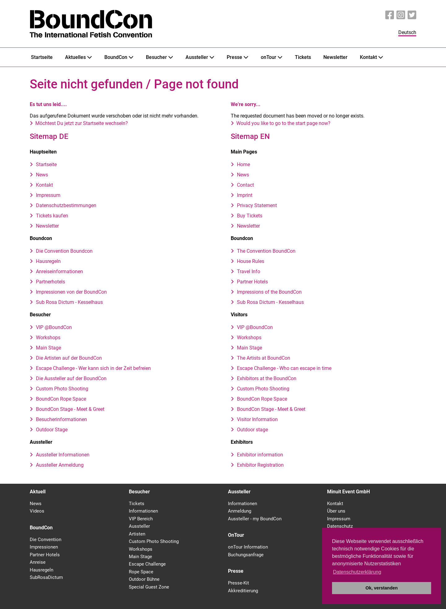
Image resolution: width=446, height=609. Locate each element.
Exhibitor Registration (260, 465)
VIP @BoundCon (54, 327)
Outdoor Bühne (144, 579)
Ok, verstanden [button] (381, 587)
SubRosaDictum (46, 577)
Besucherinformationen (61, 419)
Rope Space (141, 572)
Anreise (38, 562)
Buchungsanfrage (246, 555)
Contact (245, 185)
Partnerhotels (50, 282)
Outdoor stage (252, 430)
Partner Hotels (252, 282)
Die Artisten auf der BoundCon (69, 358)
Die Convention (45, 539)
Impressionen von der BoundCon (71, 292)
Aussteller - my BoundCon (255, 519)
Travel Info (248, 271)
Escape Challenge (147, 564)
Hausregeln (48, 261)
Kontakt (368, 57)
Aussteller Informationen (63, 455)
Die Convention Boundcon (64, 251)
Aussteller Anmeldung (60, 465)
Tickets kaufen (52, 216)
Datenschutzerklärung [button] (357, 572)
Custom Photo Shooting (62, 389)
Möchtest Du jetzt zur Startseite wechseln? (81, 123)
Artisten (137, 534)
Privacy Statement (257, 205)
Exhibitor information (260, 455)
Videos (37, 511)
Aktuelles (75, 57)
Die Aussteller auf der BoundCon (71, 378)
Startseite (42, 57)
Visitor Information (257, 419)
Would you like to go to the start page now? (283, 123)
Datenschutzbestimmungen (66, 205)
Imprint (244, 195)
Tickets (303, 57)
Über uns (336, 511)
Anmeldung (239, 511)
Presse (234, 57)
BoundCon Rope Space (61, 399)
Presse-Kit (238, 583)
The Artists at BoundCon (263, 358)
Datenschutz (340, 526)
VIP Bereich (141, 519)
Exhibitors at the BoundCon (266, 378)
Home (243, 164)
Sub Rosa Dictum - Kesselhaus (69, 302)
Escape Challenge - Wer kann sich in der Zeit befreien (93, 368)
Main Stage (48, 348)
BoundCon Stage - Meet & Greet (70, 409)
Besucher (156, 57)
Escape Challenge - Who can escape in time (284, 368)
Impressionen (44, 547)
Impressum (48, 195)
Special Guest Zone (149, 587)
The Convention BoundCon (266, 251)
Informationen (143, 511)
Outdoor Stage (52, 430)
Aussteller (197, 57)
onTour (268, 57)
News (42, 175)
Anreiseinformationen (59, 271)
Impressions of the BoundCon (269, 292)
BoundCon (115, 57)
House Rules (250, 261)
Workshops (48, 337)
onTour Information (248, 547)
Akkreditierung (243, 590)
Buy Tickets (249, 216)
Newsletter (335, 57)
